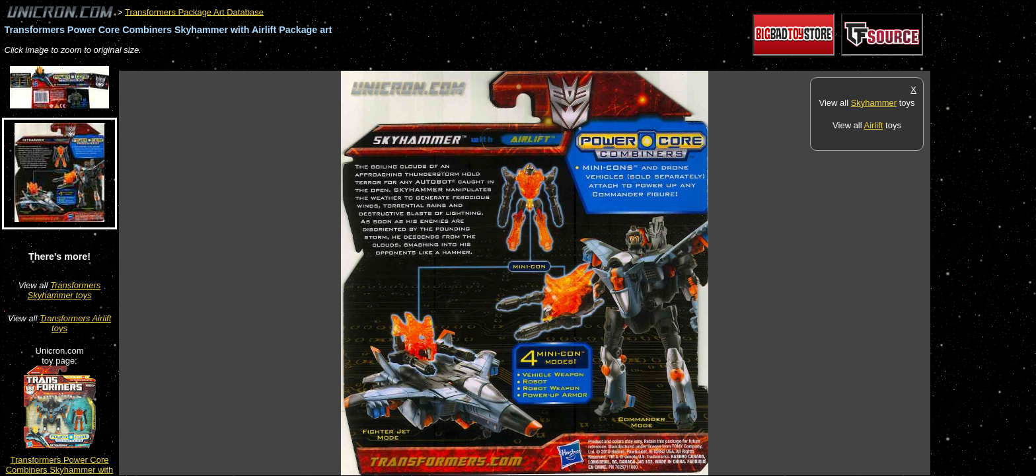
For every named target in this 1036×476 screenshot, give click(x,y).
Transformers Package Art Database (194, 12)
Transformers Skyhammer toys (64, 290)
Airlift (873, 125)
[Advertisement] (359, 64)
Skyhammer (874, 103)
